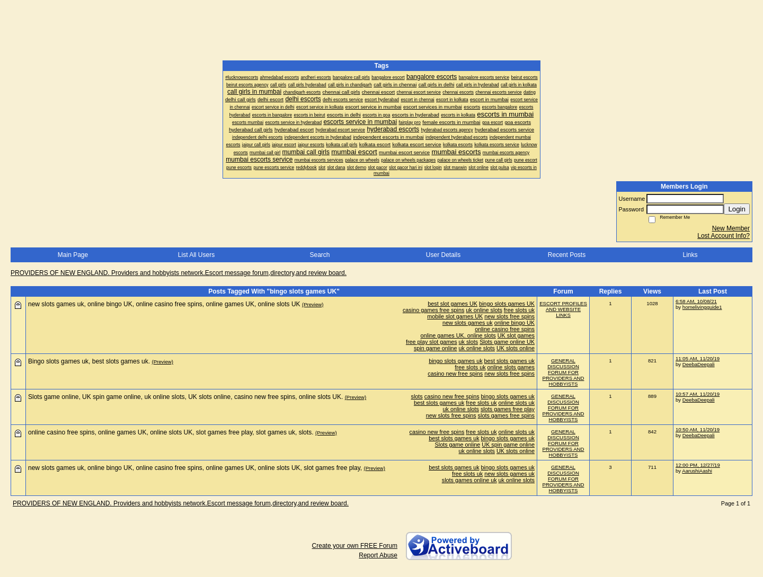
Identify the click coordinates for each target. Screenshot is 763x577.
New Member (731, 228)
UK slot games (516, 335)
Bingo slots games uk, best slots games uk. (89, 361)
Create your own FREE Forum (354, 545)
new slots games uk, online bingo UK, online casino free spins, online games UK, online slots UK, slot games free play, (195, 468)
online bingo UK (514, 322)
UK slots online (515, 348)
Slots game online (458, 444)
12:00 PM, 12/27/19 (698, 465)
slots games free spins (506, 415)
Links (689, 255)
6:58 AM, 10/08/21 (696, 301)
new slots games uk (467, 322)
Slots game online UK (507, 342)
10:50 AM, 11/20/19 (698, 429)
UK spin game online (508, 444)
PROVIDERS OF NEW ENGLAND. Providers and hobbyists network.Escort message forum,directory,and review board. (179, 273)
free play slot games (431, 342)
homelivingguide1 (702, 307)
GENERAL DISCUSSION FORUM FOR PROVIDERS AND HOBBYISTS (563, 372)
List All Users (196, 255)
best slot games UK (452, 303)
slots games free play (508, 409)
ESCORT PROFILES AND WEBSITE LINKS (563, 309)
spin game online (435, 348)
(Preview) (313, 304)
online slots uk (517, 403)
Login (737, 209)
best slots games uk (509, 361)
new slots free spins (509, 316)
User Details (443, 255)
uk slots (468, 342)
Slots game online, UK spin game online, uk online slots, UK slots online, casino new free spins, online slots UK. (185, 397)
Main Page (73, 255)
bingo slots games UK (507, 303)
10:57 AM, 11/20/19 (698, 394)
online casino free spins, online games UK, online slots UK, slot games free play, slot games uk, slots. (171, 432)
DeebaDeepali (698, 364)
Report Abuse (378, 555)
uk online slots (484, 310)
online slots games (511, 367)
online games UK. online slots (458, 335)
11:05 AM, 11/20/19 (698, 358)
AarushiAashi (697, 471)
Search (319, 255)
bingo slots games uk (455, 361)
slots (417, 396)
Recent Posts (566, 255)
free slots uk (519, 310)
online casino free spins (505, 329)
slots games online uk (469, 480)
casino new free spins (455, 373)
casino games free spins (433, 310)
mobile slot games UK (455, 316)
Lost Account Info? (723, 235)
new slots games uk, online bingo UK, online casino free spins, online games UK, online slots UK (164, 304)
